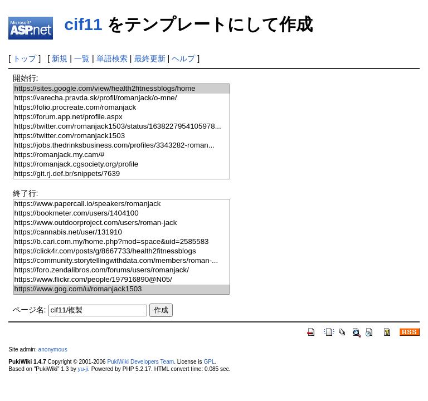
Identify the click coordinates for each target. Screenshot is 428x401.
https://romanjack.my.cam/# (121, 155)
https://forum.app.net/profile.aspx (121, 117)
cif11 (83, 24)
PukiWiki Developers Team (140, 362)
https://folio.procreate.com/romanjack (121, 108)
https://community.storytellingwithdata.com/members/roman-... (121, 261)
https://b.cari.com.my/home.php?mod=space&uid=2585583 (121, 242)
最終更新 (150, 58)
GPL (209, 362)
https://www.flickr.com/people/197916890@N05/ (121, 280)
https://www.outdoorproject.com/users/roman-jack (121, 223)
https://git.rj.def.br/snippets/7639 (121, 174)
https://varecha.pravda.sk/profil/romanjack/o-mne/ (121, 98)
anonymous (52, 349)
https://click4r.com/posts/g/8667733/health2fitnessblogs (121, 251)
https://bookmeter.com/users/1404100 (121, 213)
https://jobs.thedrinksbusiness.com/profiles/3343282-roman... (121, 145)
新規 (59, 58)
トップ (24, 58)
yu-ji (83, 369)
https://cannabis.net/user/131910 (121, 232)
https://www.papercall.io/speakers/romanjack (121, 204)
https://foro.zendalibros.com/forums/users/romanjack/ (121, 270)
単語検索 (112, 58)
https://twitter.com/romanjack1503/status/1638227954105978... (121, 126)
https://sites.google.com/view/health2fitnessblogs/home (121, 89)
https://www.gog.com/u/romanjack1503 (121, 289)
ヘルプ (183, 58)
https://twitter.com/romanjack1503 (121, 136)
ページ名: (29, 309)
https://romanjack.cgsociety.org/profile (121, 164)
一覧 (82, 58)
